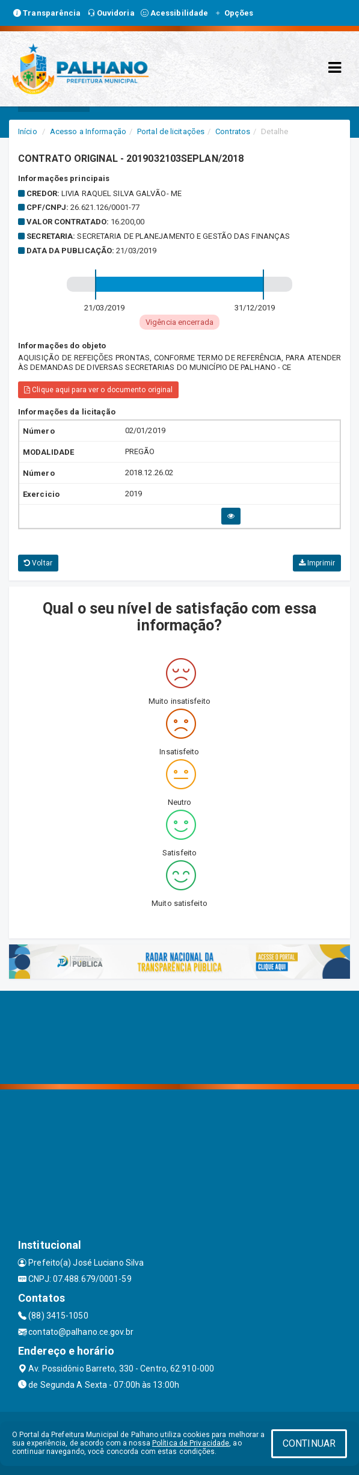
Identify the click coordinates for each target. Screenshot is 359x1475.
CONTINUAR (309, 1443)
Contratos (232, 131)
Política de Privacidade (190, 1443)
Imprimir (317, 563)
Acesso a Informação (88, 131)
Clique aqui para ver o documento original (98, 390)
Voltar (38, 563)
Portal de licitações (170, 131)
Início (27, 131)
